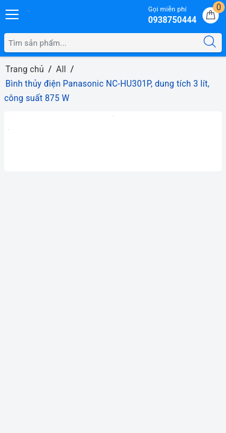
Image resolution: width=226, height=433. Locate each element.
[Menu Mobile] (12, 13)
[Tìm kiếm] (210, 42)
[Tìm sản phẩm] (101, 42)
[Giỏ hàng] (210, 15)
